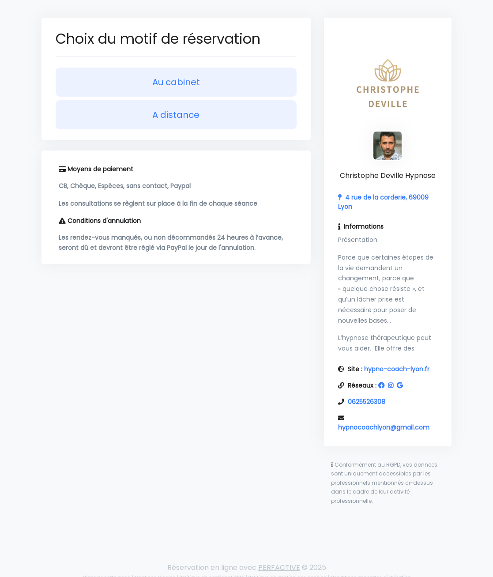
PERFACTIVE (279, 567)
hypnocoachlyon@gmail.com (383, 427)
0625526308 (366, 401)
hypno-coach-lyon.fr (396, 369)
